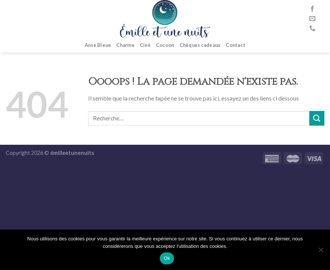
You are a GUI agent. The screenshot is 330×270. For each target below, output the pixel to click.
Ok (167, 258)
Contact (235, 45)
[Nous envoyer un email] (312, 18)
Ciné (145, 45)
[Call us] (312, 28)
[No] (320, 252)
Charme (125, 45)
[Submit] (316, 118)
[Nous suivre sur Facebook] (312, 9)
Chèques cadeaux (200, 45)
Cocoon (165, 45)
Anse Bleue (98, 45)
